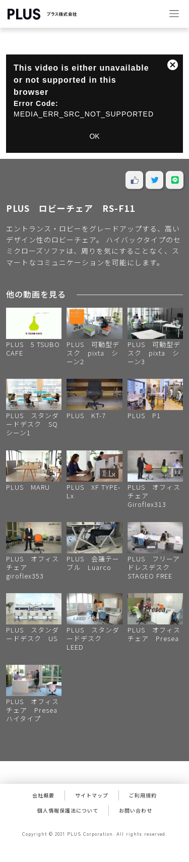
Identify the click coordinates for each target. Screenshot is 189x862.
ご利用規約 (143, 795)
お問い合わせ (135, 810)
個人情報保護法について (67, 810)
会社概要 (43, 795)
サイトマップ (91, 795)
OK (94, 136)
